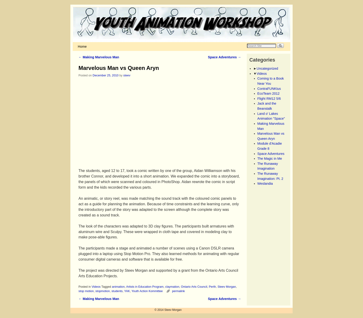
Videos (96, 286)
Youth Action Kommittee (147, 291)
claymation (172, 286)
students (116, 291)
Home (82, 46)
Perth (212, 286)
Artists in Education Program (145, 286)
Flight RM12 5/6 (269, 98)
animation (118, 286)
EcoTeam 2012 (268, 93)
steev (126, 75)
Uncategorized (267, 68)
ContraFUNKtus (269, 88)
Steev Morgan (227, 286)
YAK (127, 291)
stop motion (86, 291)
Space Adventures (224, 57)
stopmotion (102, 291)
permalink (178, 291)
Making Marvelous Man (98, 57)
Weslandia (265, 183)
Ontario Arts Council (194, 286)
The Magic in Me (269, 158)
